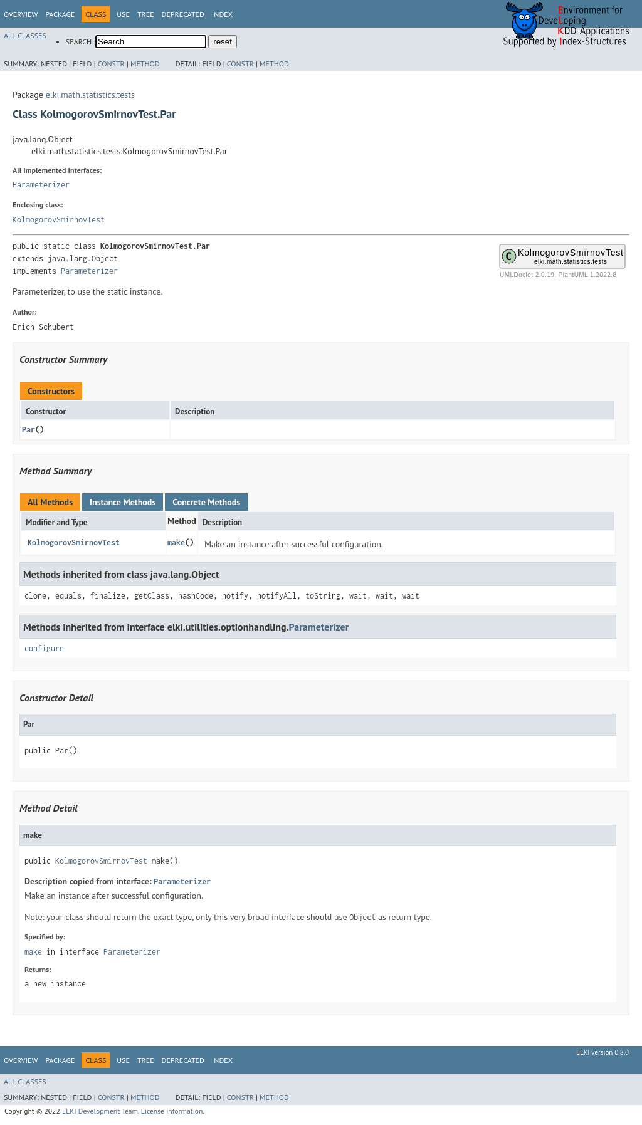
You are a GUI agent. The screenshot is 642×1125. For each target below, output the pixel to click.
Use (123, 14)
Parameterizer (41, 184)
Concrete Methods (206, 502)
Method (145, 63)
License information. (172, 1111)
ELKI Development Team (100, 1111)
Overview (21, 14)
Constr (111, 63)
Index (222, 14)
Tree (145, 14)
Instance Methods (122, 502)
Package (60, 14)
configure (44, 648)
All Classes (25, 35)
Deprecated (183, 14)
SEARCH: (79, 41)
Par (28, 429)
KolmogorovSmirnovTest (59, 219)
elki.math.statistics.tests (90, 94)
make (176, 542)
